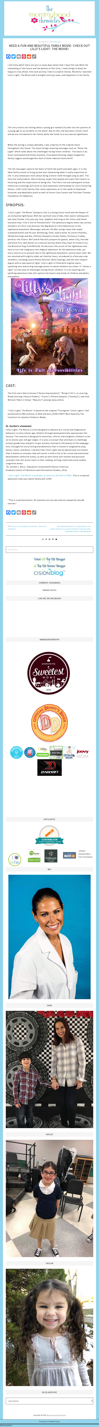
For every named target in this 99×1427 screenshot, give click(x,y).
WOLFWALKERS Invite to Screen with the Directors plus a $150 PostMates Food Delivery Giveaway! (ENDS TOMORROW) (70, 528)
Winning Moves (49, 590)
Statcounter (6, 1425)
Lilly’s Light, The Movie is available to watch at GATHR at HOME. (40, 475)
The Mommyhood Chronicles (49, 19)
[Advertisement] (49, 796)
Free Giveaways (86, 857)
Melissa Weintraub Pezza (56, 1415)
